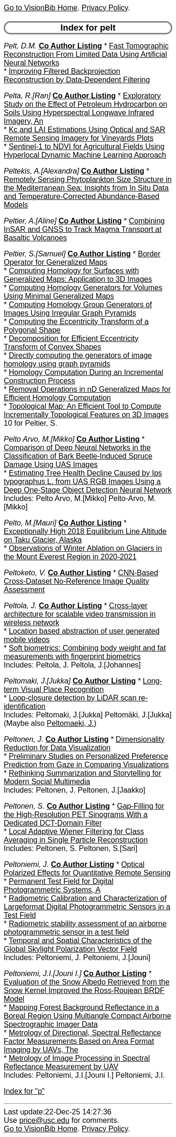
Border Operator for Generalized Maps (82, 258)
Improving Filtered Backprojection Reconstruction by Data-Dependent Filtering (77, 75)
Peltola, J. (20, 606)
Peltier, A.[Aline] (30, 221)
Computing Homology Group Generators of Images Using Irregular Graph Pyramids (78, 309)
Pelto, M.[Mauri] (30, 523)
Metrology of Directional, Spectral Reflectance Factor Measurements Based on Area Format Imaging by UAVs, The (82, 1041)
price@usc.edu (44, 1120)
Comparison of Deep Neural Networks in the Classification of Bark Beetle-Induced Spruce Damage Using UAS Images (78, 456)
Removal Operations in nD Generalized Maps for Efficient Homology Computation (87, 393)
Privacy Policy (105, 8)
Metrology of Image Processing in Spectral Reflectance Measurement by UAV (77, 1062)
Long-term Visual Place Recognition (83, 685)
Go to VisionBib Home (40, 8)
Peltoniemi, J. (26, 864)
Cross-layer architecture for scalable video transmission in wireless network (80, 614)
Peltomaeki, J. (70, 723)
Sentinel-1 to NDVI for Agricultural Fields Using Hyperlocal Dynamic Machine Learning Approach (85, 151)
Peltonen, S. (24, 806)
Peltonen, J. (24, 739)
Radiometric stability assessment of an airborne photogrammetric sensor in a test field (85, 928)
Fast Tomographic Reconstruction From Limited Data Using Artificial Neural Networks (86, 54)
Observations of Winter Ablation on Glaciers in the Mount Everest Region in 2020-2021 (83, 552)
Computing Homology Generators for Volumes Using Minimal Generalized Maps (83, 292)
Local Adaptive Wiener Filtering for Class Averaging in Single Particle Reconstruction (76, 835)
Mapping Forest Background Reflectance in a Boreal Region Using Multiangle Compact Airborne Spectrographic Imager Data (87, 1015)
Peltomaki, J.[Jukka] (37, 681)
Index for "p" (24, 1091)
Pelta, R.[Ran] (27, 96)
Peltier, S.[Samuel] (35, 254)
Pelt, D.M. (20, 46)
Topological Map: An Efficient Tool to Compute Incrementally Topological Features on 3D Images (86, 410)
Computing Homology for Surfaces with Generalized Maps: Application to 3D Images (78, 275)
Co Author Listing (70, 46)
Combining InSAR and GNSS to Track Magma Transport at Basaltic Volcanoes (84, 229)
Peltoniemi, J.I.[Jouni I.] (42, 974)
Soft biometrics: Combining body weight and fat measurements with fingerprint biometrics (85, 652)
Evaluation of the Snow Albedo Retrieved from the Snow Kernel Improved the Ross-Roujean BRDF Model (86, 990)
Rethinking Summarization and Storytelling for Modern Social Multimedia (82, 777)
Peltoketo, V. (25, 573)
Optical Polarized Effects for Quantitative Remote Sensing (87, 868)
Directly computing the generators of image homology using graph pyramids (78, 359)
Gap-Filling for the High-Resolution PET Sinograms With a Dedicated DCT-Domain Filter (84, 814)
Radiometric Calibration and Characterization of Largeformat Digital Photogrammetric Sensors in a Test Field (87, 906)
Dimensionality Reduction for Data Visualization (84, 743)
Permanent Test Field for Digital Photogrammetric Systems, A (59, 885)
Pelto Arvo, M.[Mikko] (39, 439)
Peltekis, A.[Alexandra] (41, 171)
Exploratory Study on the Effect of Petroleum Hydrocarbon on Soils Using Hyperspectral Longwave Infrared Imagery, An (85, 108)
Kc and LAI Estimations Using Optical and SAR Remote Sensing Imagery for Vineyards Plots (84, 134)
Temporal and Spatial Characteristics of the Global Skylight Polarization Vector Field (78, 945)
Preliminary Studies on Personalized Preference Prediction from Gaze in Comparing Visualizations (86, 760)
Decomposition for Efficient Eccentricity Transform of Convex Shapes (71, 342)
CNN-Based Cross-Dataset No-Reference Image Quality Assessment (81, 581)
